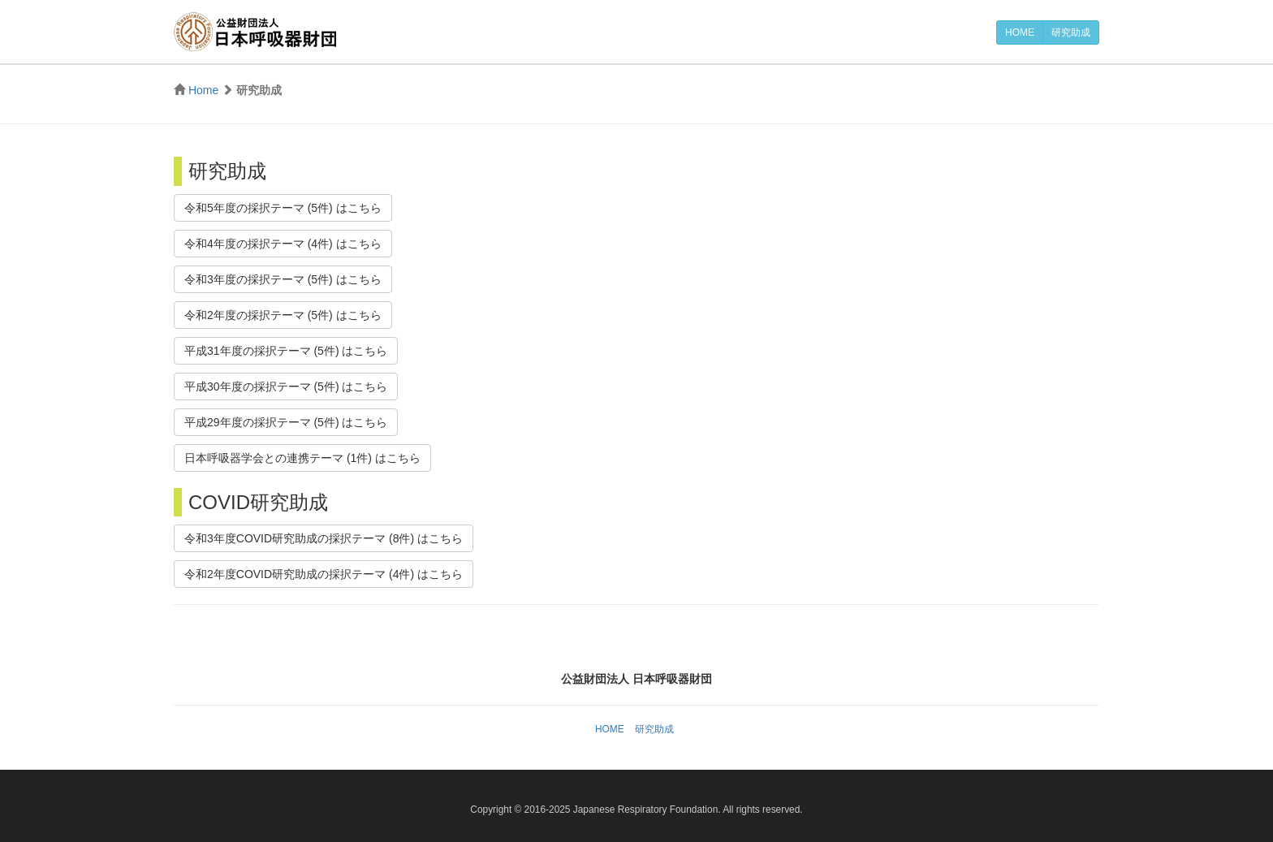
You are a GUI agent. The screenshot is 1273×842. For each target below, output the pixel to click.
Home (203, 90)
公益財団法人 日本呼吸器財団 (255, 31)
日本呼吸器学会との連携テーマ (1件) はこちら (302, 457)
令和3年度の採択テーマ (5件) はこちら (283, 279)
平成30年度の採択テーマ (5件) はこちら (285, 386)
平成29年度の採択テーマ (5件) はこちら (285, 422)
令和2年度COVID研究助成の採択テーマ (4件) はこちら (323, 574)
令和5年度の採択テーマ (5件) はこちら (283, 207)
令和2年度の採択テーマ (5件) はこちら (283, 315)
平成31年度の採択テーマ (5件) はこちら (285, 350)
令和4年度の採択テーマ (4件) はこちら (283, 243)
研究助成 (1070, 32)
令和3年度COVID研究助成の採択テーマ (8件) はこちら (323, 538)
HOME (1019, 32)
